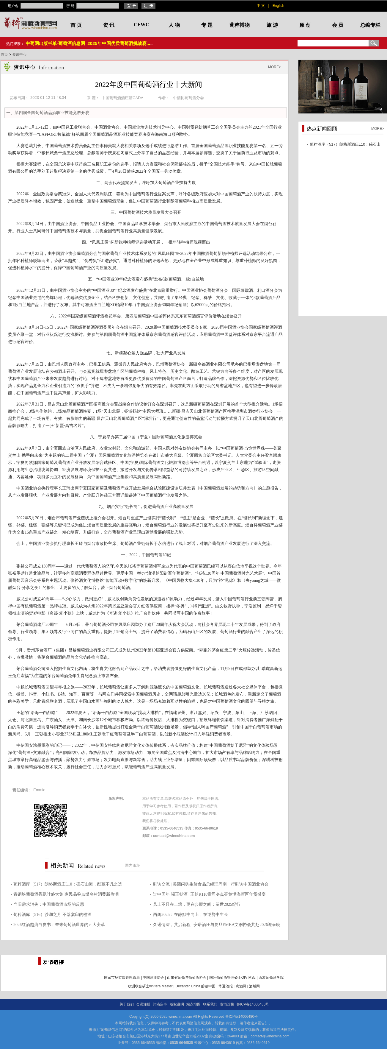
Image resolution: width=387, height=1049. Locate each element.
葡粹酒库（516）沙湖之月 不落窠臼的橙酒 (52, 914)
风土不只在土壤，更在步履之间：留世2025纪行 (196, 904)
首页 (5, 54)
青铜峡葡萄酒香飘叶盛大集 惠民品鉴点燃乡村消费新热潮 (66, 894)
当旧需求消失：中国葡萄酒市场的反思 (48, 904)
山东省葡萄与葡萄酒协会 (186, 977)
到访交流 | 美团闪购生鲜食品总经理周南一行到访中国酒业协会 (210, 884)
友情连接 (227, 1004)
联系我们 (210, 1004)
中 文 (261, 6)
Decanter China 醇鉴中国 (195, 986)
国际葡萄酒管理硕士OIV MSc (232, 977)
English (278, 6)
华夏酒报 (225, 986)
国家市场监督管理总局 (122, 977)
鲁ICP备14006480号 (253, 1004)
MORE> (274, 67)
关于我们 (126, 1004)
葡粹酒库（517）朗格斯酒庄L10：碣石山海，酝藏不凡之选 (67, 884)
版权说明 (177, 1004)
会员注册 (143, 1004)
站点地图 (193, 1004)
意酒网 (241, 986)
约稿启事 (160, 1004)
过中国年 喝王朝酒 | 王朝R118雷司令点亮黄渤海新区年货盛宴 (209, 894)
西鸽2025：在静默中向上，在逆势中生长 (190, 914)
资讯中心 (19, 54)
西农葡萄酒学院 (271, 977)
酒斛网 (254, 986)
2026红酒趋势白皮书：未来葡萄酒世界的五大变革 (59, 924)
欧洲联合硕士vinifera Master (150, 986)
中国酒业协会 (153, 977)
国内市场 (132, 865)
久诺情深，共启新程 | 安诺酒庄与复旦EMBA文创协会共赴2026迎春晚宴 (216, 925)
